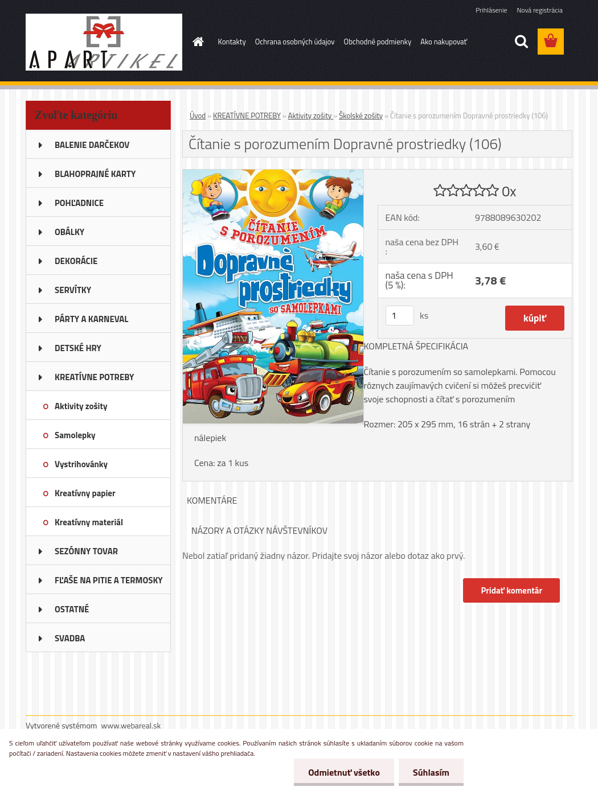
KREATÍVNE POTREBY (247, 115)
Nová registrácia (540, 10)
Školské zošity (361, 115)
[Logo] (104, 42)
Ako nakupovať (443, 41)
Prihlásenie (491, 10)
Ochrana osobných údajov (295, 41)
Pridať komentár (511, 590)
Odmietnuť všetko (344, 772)
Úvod (198, 115)
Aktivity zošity (311, 115)
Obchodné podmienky (378, 41)
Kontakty (232, 41)
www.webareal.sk (131, 725)
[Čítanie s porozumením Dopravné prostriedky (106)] (273, 174)
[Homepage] (196, 41)
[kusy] (400, 316)
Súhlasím (431, 772)
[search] (521, 41)
